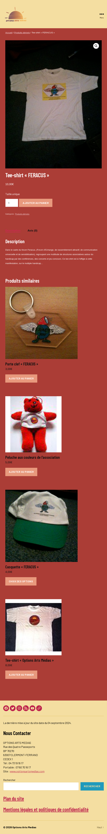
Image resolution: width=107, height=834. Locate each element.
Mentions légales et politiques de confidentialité (46, 809)
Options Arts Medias (24, 827)
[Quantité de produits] (11, 203)
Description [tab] (12, 230)
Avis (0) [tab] (32, 230)
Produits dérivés (22, 32)
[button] (96, 46)
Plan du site (13, 798)
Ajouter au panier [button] (21, 378)
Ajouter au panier (36, 202)
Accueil (8, 32)
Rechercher (9, 779)
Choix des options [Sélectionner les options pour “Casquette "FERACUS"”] (21, 581)
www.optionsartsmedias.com (27, 771)
